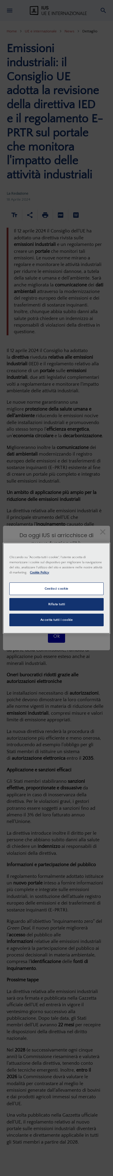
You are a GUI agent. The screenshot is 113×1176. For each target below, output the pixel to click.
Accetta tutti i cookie (56, 620)
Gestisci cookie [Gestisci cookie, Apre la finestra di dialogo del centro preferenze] (56, 589)
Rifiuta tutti (56, 604)
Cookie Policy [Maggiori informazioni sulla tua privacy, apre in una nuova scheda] (39, 572)
